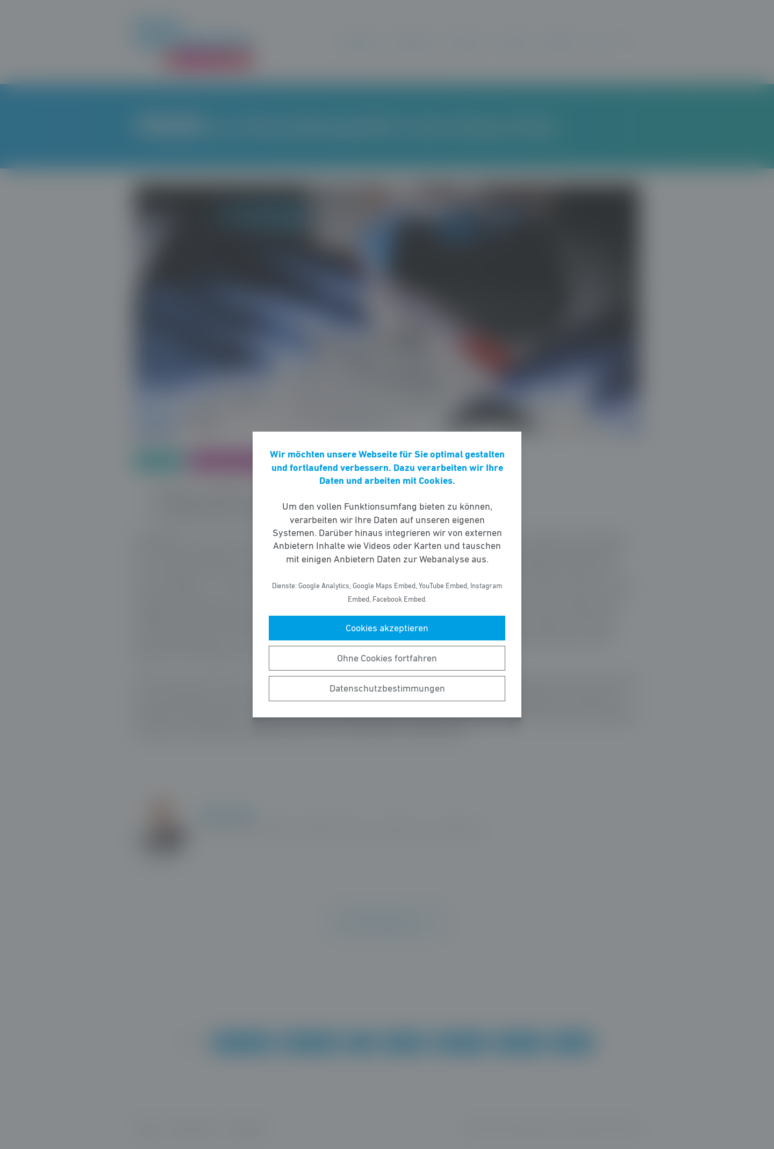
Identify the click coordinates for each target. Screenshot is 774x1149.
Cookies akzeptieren (387, 628)
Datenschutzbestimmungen (387, 688)
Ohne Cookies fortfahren (387, 658)
